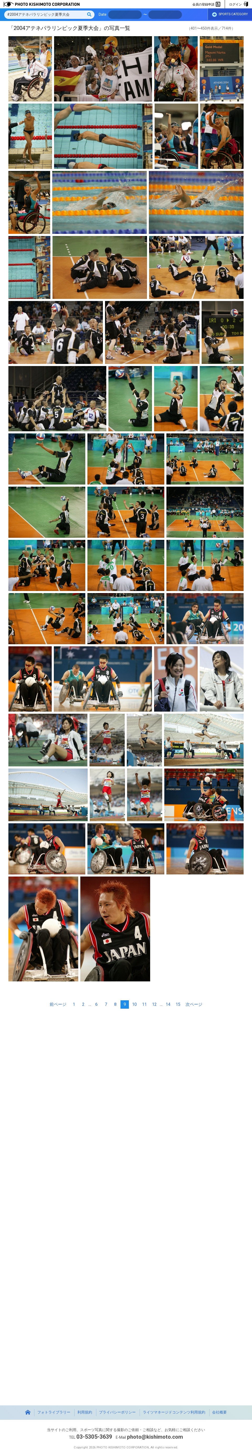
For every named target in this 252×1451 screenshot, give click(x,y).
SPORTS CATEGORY (230, 15)
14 (168, 1004)
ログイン (238, 4)
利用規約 (84, 1412)
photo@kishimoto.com (155, 1436)
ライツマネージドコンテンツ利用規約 (174, 1412)
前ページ (58, 1004)
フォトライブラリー (53, 1412)
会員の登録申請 (206, 4)
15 (178, 1004)
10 (134, 1004)
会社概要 (219, 1412)
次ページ (194, 1004)
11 (144, 1004)
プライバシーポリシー (117, 1412)
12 (154, 1004)
